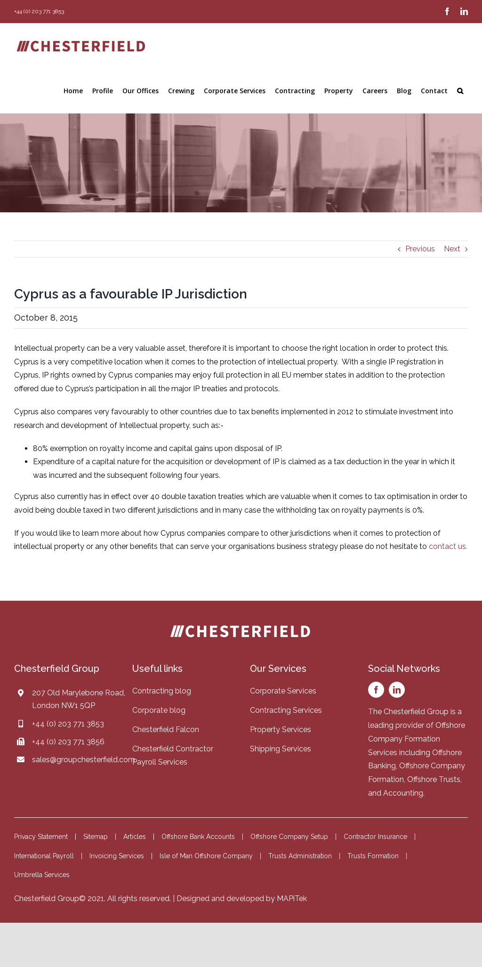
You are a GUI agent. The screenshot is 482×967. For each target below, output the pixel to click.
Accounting (403, 793)
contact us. (448, 546)
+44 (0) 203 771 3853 (68, 723)
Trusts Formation (373, 856)
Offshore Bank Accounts (198, 836)
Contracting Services (286, 710)
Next (452, 248)
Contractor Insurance (375, 836)
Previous (420, 248)
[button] (460, 91)
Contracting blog (161, 690)
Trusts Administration (300, 856)
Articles (134, 836)
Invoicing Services (116, 856)
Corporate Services (283, 690)
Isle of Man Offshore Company (206, 856)
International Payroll (44, 856)
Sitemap (95, 836)
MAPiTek (292, 898)
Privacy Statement (41, 836)
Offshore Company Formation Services (416, 739)
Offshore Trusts (433, 779)
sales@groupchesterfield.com (83, 759)
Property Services (280, 729)
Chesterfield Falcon (165, 729)
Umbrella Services (42, 874)
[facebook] (376, 690)
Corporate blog (158, 710)
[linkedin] (397, 690)
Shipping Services (280, 748)
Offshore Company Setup (289, 836)
